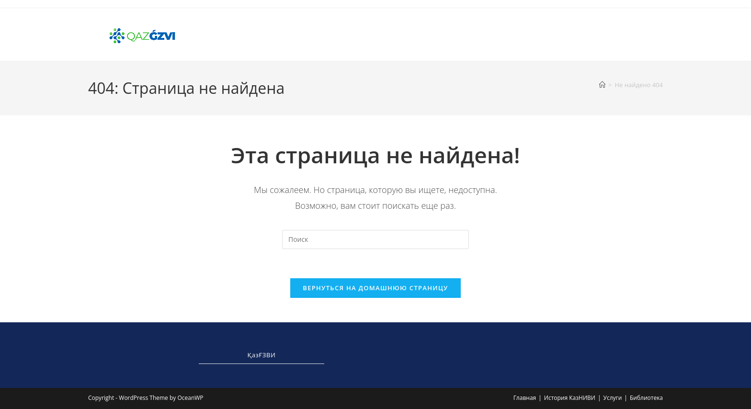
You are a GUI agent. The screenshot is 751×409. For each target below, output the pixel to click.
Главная (524, 398)
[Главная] (602, 84)
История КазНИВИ (569, 398)
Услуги (612, 398)
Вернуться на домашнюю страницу (375, 288)
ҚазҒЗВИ (262, 355)
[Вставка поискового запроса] (375, 239)
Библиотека (646, 398)
